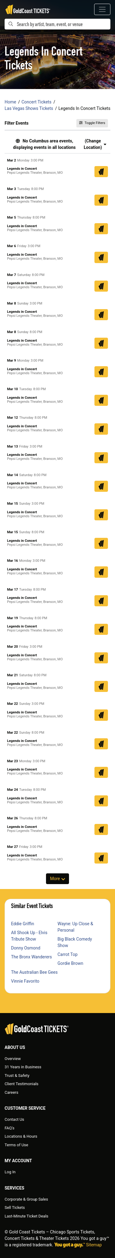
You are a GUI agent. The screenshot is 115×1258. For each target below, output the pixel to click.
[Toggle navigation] (102, 9)
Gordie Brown (70, 963)
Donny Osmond (25, 947)
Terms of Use (16, 1145)
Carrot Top (68, 954)
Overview (13, 1058)
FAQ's (9, 1128)
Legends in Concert (22, 169)
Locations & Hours (21, 1136)
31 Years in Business (23, 1067)
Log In (10, 1172)
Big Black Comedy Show (75, 942)
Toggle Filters (92, 123)
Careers (11, 1092)
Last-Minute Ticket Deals (26, 1216)
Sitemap (94, 1244)
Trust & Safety (17, 1075)
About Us (15, 1047)
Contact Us (14, 1119)
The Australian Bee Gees (34, 972)
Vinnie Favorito (25, 981)
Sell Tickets (15, 1207)
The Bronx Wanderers (31, 956)
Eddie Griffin (22, 923)
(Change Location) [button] (95, 144)
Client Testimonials (21, 1083)
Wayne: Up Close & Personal (75, 927)
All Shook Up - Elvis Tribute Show (29, 936)
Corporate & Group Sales (26, 1199)
